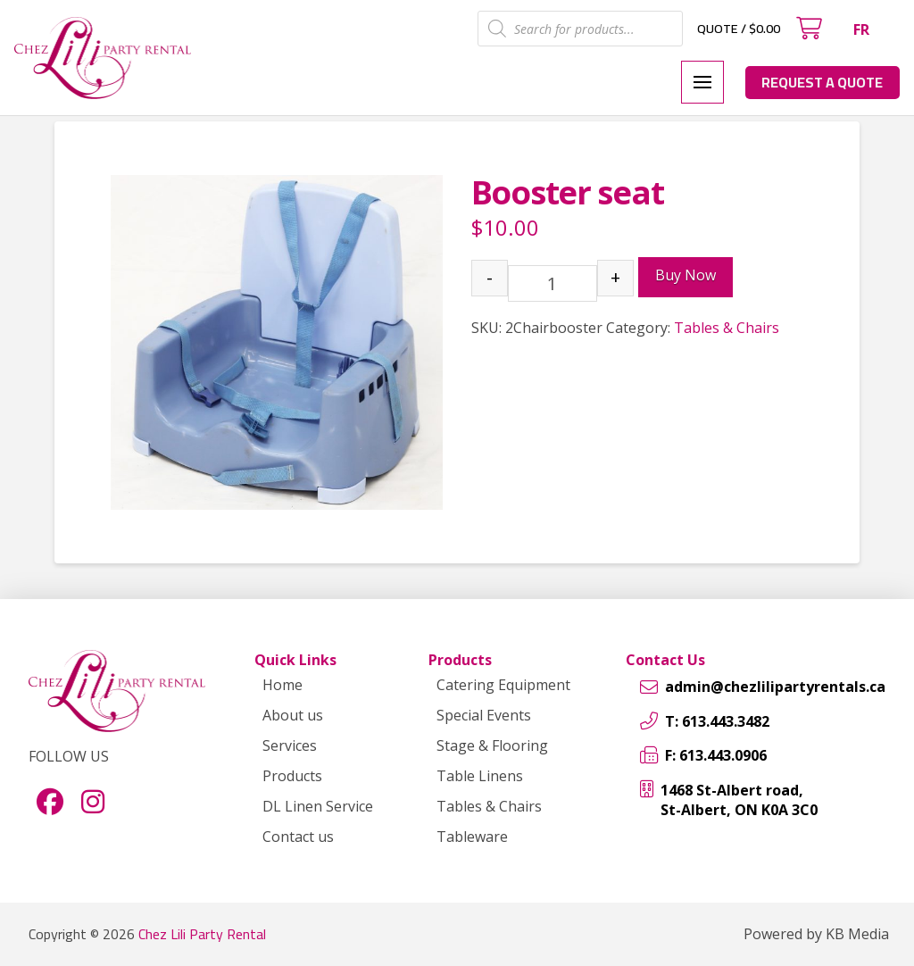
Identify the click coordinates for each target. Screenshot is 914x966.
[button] (808, 28)
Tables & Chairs (726, 327)
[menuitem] (861, 29)
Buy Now (685, 275)
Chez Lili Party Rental (202, 933)
